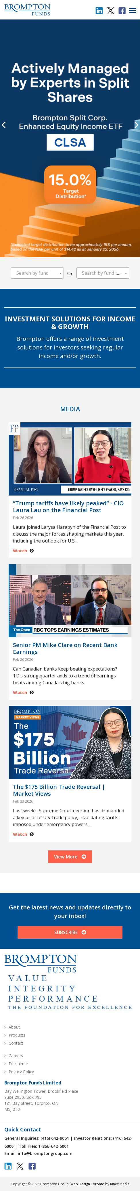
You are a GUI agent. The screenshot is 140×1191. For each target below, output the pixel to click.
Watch (20, 550)
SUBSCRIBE (70, 932)
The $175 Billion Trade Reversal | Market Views (59, 790)
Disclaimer (18, 1063)
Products (17, 1035)
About (14, 1027)
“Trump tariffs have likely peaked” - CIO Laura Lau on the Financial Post (68, 507)
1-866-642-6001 (53, 1146)
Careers (16, 1055)
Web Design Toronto (87, 1184)
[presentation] (3, 124)
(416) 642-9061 (55, 1138)
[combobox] (37, 273)
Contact (16, 1043)
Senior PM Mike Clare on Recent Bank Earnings (65, 648)
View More (70, 857)
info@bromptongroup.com (45, 1153)
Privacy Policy (21, 1071)
